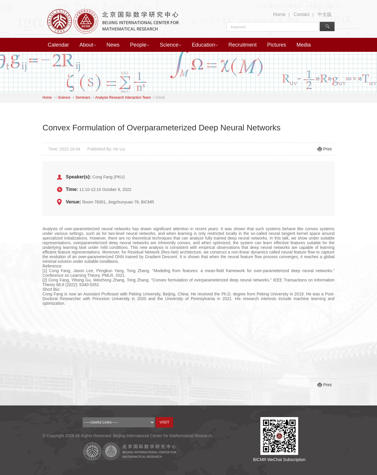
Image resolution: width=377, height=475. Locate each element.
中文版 (325, 14)
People (139, 45)
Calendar (58, 45)
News (113, 45)
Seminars (82, 97)
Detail (160, 97)
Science (170, 45)
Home (279, 14)
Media (303, 45)
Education (205, 45)
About (87, 45)
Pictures (276, 45)
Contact (302, 14)
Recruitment (242, 45)
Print (327, 149)
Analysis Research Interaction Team (123, 97)
